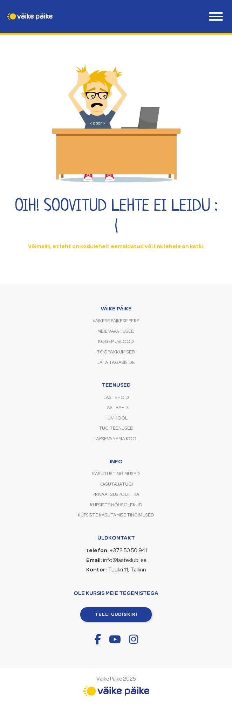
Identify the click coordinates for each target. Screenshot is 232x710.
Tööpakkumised (116, 351)
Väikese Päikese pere (116, 320)
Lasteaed (116, 407)
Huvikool (116, 418)
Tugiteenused (116, 428)
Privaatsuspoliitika (116, 494)
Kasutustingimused (116, 473)
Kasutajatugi (116, 484)
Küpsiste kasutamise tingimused (116, 515)
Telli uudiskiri (116, 614)
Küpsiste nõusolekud (116, 504)
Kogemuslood (116, 341)
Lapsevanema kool (116, 438)
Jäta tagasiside (116, 362)
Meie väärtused (116, 331)
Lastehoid (116, 397)
